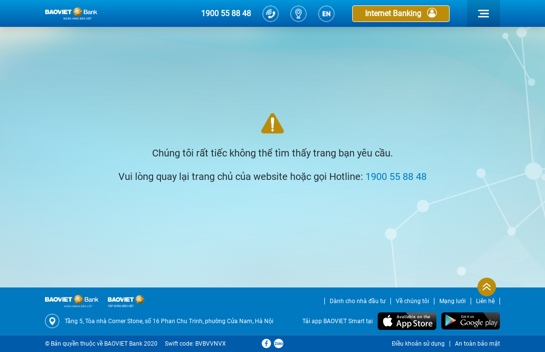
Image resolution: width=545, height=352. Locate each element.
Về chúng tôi (412, 301)
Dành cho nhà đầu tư (358, 301)
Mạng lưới (452, 301)
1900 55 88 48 (226, 13)
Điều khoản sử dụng (418, 343)
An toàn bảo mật (477, 343)
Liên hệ (485, 301)
